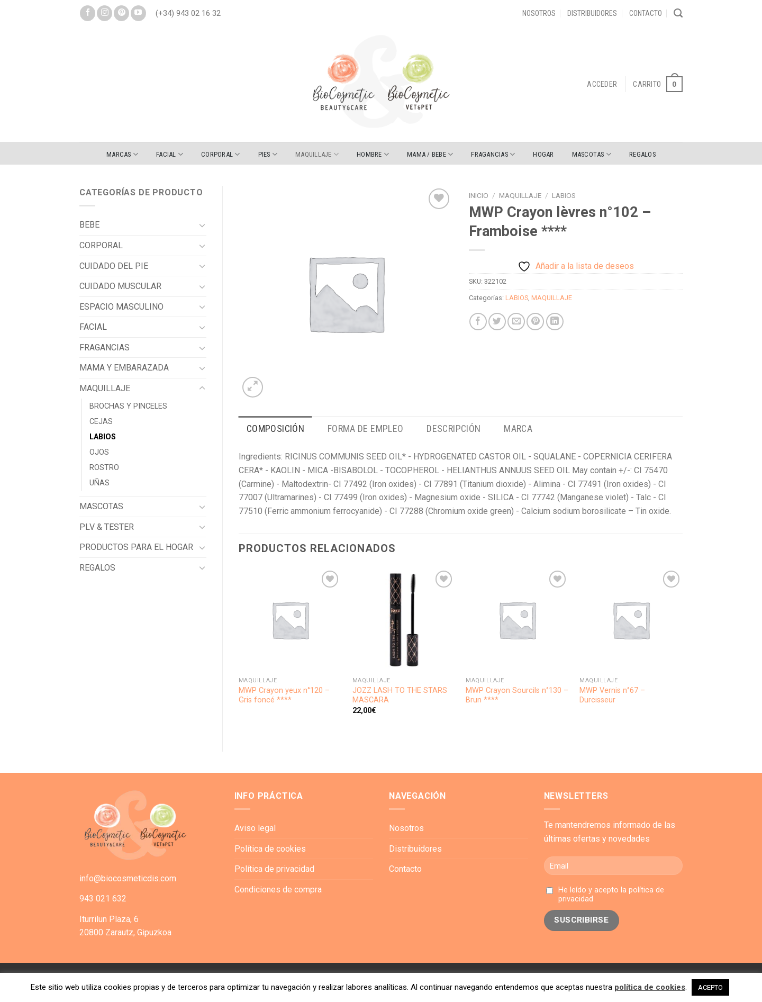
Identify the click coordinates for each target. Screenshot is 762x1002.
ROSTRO (104, 467)
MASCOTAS (592, 154)
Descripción (453, 428)
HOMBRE (373, 154)
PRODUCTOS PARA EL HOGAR (136, 547)
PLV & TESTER (106, 527)
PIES (267, 154)
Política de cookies (270, 849)
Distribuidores (592, 13)
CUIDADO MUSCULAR (120, 286)
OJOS (99, 452)
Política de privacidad (274, 869)
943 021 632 (102, 898)
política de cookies (649, 987)
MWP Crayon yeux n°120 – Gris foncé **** (284, 695)
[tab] (275, 429)
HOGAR (543, 154)
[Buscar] (678, 13)
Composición (275, 428)
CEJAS (101, 421)
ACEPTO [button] (710, 987)
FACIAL (169, 154)
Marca (518, 428)
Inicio (478, 195)
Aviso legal (255, 828)
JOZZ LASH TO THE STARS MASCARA (399, 695)
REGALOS (642, 154)
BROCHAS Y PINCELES (128, 406)
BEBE (89, 225)
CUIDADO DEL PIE (113, 266)
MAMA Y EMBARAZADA (124, 368)
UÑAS (99, 483)
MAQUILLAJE (317, 154)
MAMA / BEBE (430, 154)
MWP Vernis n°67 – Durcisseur (612, 695)
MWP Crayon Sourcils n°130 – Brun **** (517, 695)
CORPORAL (220, 154)
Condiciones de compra (278, 889)
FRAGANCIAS (493, 154)
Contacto (645, 13)
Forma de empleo (365, 428)
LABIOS (102, 436)
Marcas (122, 154)
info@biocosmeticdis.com (127, 878)
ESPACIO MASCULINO (121, 307)
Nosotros (539, 13)
